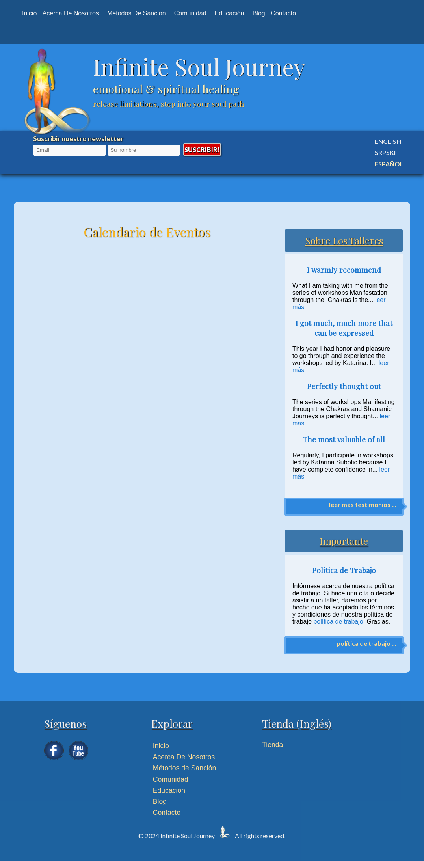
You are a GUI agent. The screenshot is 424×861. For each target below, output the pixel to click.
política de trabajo (338, 621)
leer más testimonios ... (362, 504)
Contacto (283, 13)
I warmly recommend (344, 270)
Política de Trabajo (344, 570)
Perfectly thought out (344, 386)
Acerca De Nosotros (184, 757)
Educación (229, 13)
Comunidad (190, 13)
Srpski (385, 152)
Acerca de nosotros (71, 13)
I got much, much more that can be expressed (344, 328)
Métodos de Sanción (136, 13)
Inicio (29, 13)
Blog (259, 13)
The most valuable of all (344, 439)
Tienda (272, 745)
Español (389, 164)
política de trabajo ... (366, 643)
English (388, 141)
